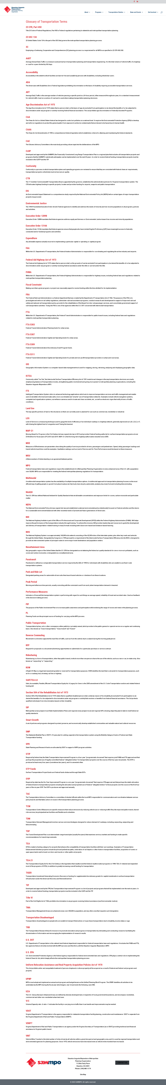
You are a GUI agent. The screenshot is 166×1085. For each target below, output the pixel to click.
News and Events (135, 12)
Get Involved (152, 12)
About (86, 12)
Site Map (83, 1074)
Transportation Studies (115, 12)
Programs (98, 12)
